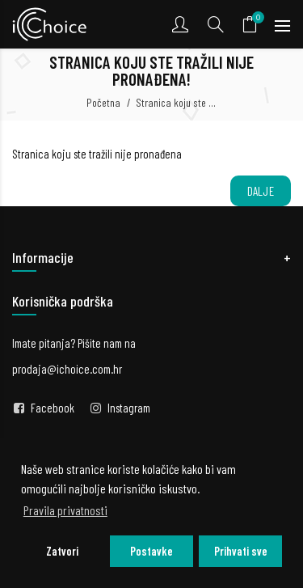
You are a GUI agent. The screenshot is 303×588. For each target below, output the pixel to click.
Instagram (128, 407)
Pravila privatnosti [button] (65, 510)
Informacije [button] (43, 257)
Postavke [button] (151, 551)
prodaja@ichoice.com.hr (67, 369)
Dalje (261, 191)
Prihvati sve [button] (240, 551)
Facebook (52, 407)
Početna (103, 102)
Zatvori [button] (62, 551)
